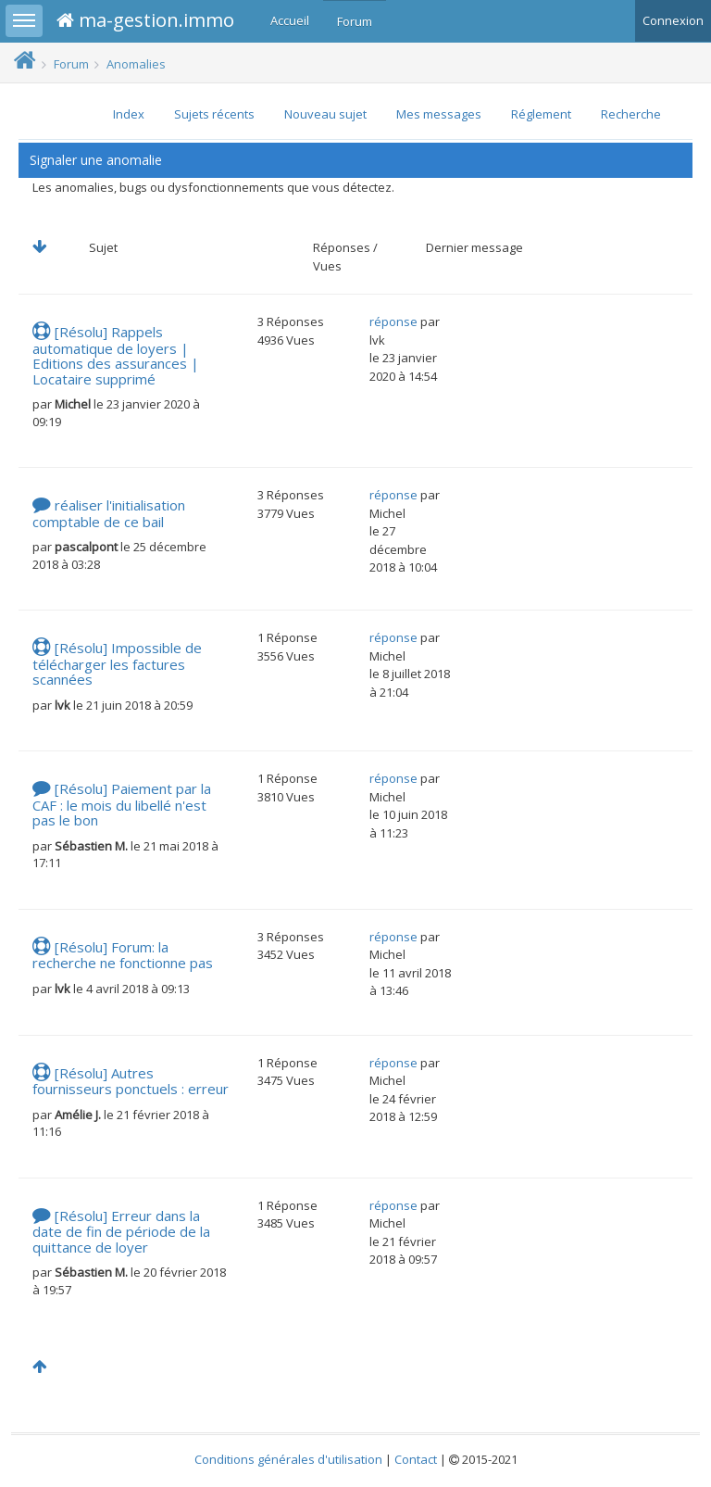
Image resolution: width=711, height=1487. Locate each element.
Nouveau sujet (325, 114)
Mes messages (438, 114)
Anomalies (136, 64)
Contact (415, 1459)
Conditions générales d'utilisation (288, 1459)
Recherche (631, 114)
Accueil (289, 20)
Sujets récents (214, 114)
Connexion (673, 20)
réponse (393, 321)
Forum (354, 21)
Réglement (541, 114)
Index (128, 114)
